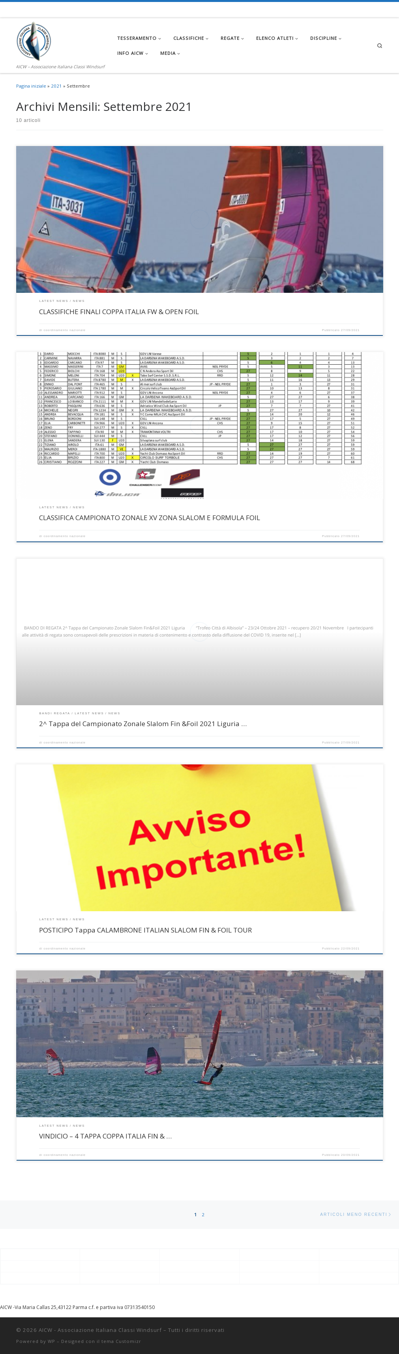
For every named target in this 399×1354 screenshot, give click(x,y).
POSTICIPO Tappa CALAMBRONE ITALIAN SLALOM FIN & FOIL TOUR (145, 930)
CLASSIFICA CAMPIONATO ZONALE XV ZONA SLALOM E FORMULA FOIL (149, 517)
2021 (56, 86)
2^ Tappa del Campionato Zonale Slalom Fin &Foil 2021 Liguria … (143, 723)
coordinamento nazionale (64, 330)
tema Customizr (121, 1341)
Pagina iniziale (31, 86)
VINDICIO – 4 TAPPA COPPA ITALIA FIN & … (105, 1136)
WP (51, 1341)
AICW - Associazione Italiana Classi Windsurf (100, 1329)
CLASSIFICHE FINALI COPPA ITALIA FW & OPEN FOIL (119, 311)
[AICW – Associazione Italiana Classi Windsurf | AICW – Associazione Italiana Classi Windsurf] (34, 40)
